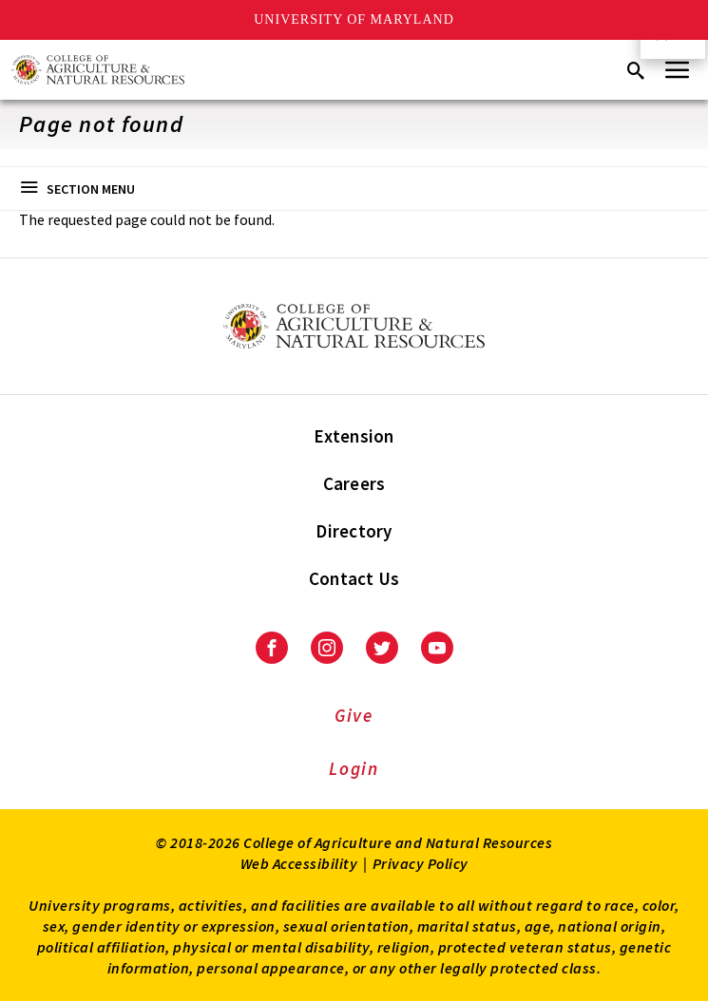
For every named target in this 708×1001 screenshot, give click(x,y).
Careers (354, 483)
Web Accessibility (299, 863)
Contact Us (354, 578)
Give (354, 715)
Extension (353, 436)
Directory (354, 530)
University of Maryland (354, 19)
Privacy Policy (421, 863)
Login (354, 768)
